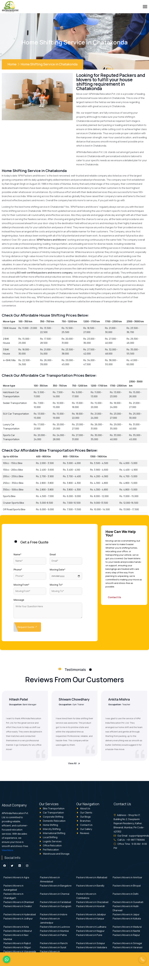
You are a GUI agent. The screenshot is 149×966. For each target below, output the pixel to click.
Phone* (18, 571)
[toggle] (145, 6)
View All (74, 763)
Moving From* (21, 586)
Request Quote (28, 629)
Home (12, 64)
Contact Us (114, 597)
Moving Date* (57, 571)
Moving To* (56, 586)
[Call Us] (142, 959)
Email (53, 556)
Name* (17, 556)
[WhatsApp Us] (6, 959)
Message (19, 601)
